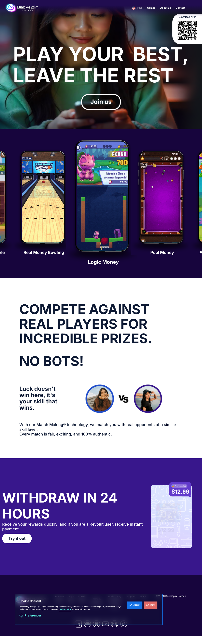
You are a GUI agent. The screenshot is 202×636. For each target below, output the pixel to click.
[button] (134, 605)
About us (165, 7)
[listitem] (101, 203)
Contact (180, 7)
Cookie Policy (65, 609)
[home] (22, 7)
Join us (101, 101)
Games (151, 7)
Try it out (17, 538)
